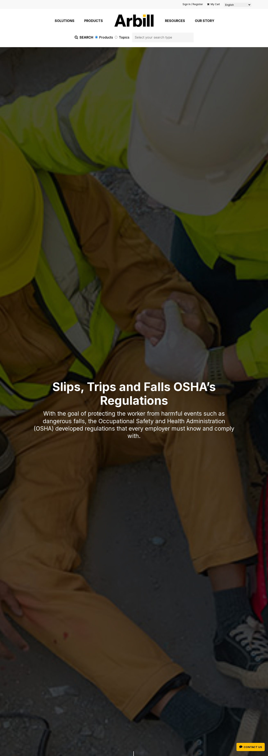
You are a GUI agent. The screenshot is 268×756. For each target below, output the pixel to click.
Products (104, 37)
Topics (122, 37)
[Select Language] (237, 5)
